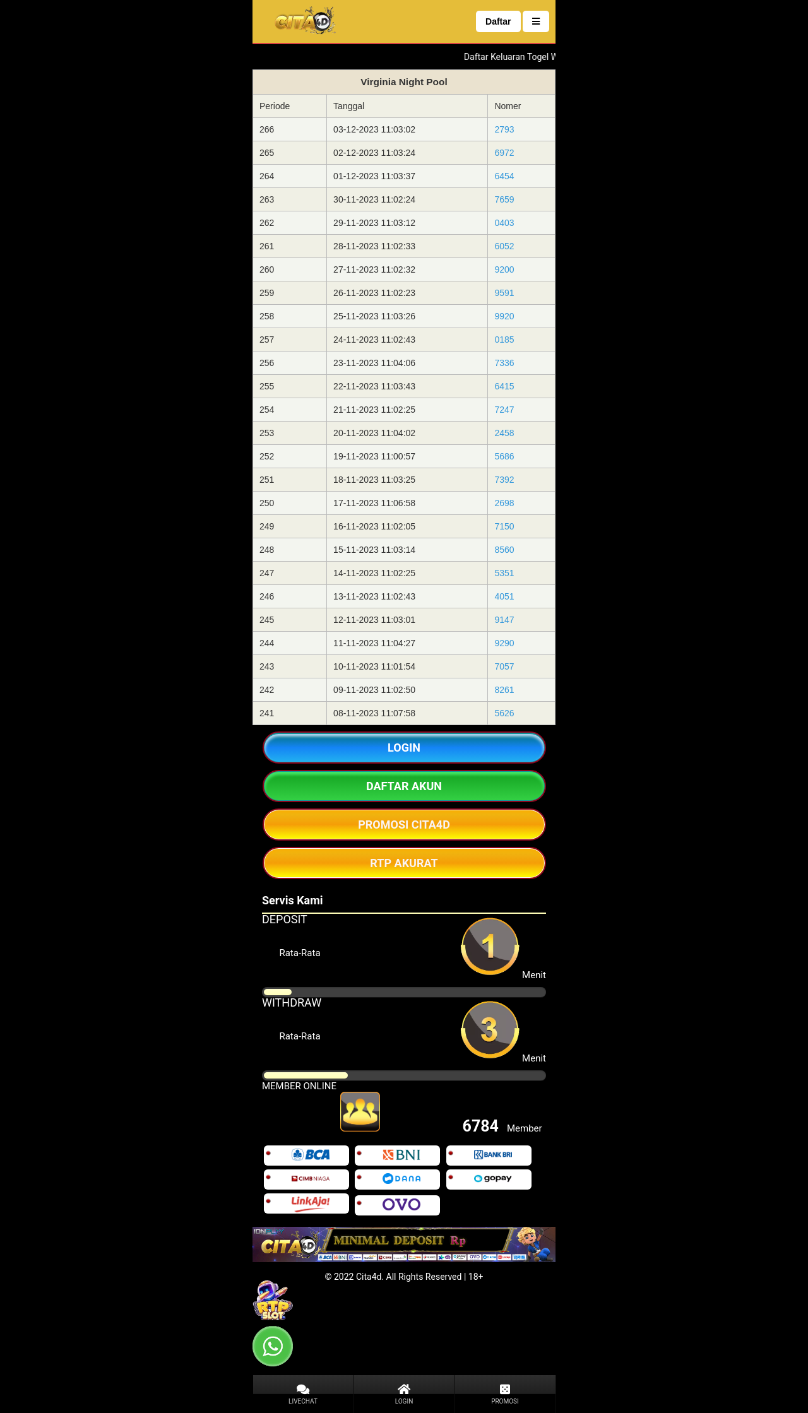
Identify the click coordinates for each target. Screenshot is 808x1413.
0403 (504, 223)
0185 (504, 339)
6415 (504, 386)
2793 (504, 129)
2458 (504, 433)
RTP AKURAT (403, 863)
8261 (504, 690)
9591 (504, 293)
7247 (504, 410)
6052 (504, 246)
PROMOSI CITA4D (404, 824)
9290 (504, 643)
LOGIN (404, 747)
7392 (504, 480)
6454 (504, 176)
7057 (504, 666)
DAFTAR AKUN (404, 786)
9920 (504, 316)
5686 (504, 456)
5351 (504, 573)
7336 (504, 363)
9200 (504, 269)
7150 (504, 526)
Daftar (498, 21)
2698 (504, 503)
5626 (504, 713)
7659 (504, 199)
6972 (504, 153)
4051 (504, 596)
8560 (504, 550)
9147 (504, 620)
